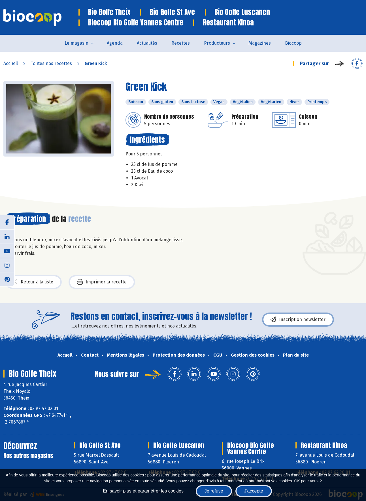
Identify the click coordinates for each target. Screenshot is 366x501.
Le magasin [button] (76, 43)
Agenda (115, 43)
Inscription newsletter (298, 319)
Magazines (259, 43)
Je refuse (214, 491)
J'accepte (253, 491)
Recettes (180, 43)
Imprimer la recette (102, 282)
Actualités (147, 43)
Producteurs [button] (217, 43)
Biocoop (293, 43)
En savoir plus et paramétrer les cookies (143, 491)
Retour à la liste (33, 282)
